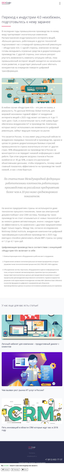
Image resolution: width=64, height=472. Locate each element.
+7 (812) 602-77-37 (53, 459)
